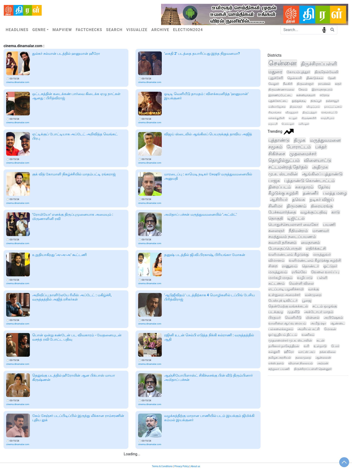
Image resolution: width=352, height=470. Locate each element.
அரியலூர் (303, 123)
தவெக (298, 199)
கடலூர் (293, 118)
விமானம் (276, 260)
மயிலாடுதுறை (276, 106)
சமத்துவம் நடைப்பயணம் (292, 236)
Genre (39, 29)
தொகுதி (275, 218)
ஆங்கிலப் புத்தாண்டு (322, 173)
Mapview (62, 29)
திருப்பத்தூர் (309, 112)
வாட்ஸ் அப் (306, 352)
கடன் (320, 340)
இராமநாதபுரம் (322, 89)
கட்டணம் (276, 283)
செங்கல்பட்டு (329, 112)
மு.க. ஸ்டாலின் (283, 173)
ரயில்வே (299, 272)
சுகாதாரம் (304, 186)
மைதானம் (310, 242)
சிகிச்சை (276, 153)
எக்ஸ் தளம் (276, 363)
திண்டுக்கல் (314, 78)
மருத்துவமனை (325, 140)
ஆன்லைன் (323, 357)
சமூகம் (275, 147)
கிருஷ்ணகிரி (309, 118)
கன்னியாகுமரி (305, 95)
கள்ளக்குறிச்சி (276, 118)
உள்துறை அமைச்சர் (284, 295)
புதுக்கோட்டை (278, 101)
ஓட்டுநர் (330, 266)
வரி (306, 346)
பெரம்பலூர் (288, 123)
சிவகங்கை (274, 112)
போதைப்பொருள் (285, 248)
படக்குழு (275, 312)
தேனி (332, 78)
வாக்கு (313, 289)
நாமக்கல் (324, 84)
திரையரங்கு (322, 206)
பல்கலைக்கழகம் (280, 329)
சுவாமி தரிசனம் (282, 242)
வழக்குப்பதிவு (313, 212)
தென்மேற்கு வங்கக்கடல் (288, 306)
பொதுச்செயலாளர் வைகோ (293, 224)
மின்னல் (312, 317)
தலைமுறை (303, 357)
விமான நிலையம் (300, 363)
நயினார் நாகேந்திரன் (283, 346)
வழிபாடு (304, 277)
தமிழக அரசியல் (279, 357)
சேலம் (302, 89)
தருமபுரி (272, 123)
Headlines (17, 29)
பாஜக (274, 180)
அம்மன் (322, 363)
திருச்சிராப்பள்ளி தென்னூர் (313, 369)
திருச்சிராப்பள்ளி (319, 64)
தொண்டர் (310, 266)
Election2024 (188, 29)
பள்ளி (322, 278)
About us (195, 466)
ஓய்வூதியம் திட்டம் (282, 335)
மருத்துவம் (277, 272)
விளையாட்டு (317, 160)
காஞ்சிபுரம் (327, 118)
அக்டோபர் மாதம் (318, 312)
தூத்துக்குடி (299, 101)
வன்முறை (313, 295)
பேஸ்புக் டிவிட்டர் (283, 300)
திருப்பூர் (316, 101)
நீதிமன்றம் (298, 230)
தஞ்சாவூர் (332, 101)
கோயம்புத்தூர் (298, 72)
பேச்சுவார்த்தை (282, 212)
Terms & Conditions (162, 466)
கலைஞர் (276, 230)
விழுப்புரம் (313, 106)
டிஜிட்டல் (296, 218)
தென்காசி (294, 78)
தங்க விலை (328, 352)
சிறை (273, 266)
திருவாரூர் (296, 106)
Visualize (137, 29)
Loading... (132, 454)
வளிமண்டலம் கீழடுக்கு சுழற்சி (315, 260)
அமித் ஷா (318, 323)
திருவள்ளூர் (305, 84)
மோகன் (330, 329)
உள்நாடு (320, 346)
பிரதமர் (274, 317)
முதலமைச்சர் (302, 153)
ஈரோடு (324, 95)
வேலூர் (273, 84)
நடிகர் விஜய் (322, 199)
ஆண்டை (337, 323)
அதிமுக (320, 167)
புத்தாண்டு (278, 140)
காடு (335, 212)
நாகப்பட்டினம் (333, 106)
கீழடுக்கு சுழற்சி (283, 193)
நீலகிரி (287, 84)
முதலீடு (293, 312)
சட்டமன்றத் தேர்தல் (288, 167)
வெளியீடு (293, 317)
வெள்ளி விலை (301, 283)
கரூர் (338, 84)
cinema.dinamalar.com (17, 82)
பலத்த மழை (335, 193)
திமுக (299, 140)
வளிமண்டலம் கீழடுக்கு (288, 254)
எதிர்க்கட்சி (316, 248)
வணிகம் (308, 335)
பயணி (329, 224)
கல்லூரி (274, 352)
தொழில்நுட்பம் (284, 160)
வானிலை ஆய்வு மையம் (287, 323)
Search (114, 29)
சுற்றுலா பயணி (278, 369)
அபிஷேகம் (333, 318)
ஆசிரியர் (279, 199)
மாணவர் (320, 230)
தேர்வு (324, 186)
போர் (335, 346)
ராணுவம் (290, 266)
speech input (324, 29)
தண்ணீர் (310, 193)
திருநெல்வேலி (326, 72)
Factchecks (89, 29)
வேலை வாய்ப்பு (325, 272)
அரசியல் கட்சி (309, 329)
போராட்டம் (299, 147)
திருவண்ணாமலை (281, 89)
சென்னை (282, 63)
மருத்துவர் (322, 254)
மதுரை (275, 71)
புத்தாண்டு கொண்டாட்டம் (309, 180)
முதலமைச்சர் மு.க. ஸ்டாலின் (290, 340)
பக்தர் (321, 147)
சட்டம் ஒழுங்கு (324, 306)
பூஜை (306, 300)
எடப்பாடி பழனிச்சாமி (286, 289)
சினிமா (275, 206)
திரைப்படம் (279, 186)
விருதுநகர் (291, 112)
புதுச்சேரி (275, 78)
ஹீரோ (289, 352)
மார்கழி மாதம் (280, 277)
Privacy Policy (181, 466)
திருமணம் (296, 206)
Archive (160, 29)
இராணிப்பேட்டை (280, 95)
